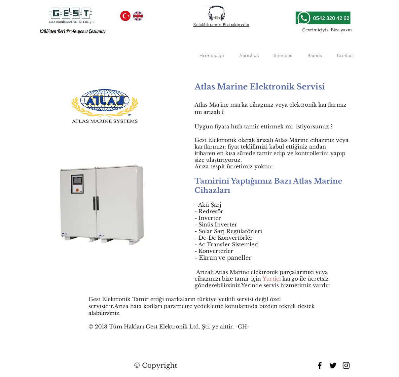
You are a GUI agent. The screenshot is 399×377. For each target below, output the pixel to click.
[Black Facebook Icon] (319, 365)
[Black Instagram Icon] (346, 365)
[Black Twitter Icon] (333, 365)
